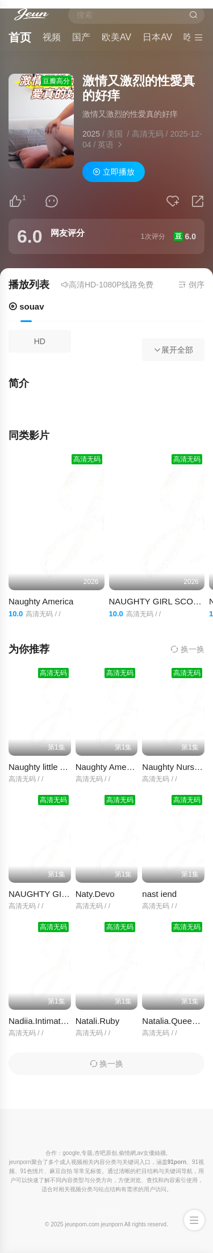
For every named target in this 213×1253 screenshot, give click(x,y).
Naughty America (41, 601)
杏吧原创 (105, 1153)
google (71, 1153)
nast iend (159, 894)
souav (26, 306)
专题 (87, 1153)
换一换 (187, 649)
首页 (20, 37)
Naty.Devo (95, 894)
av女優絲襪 (151, 1153)
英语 (106, 144)
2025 (91, 133)
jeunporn (112, 1224)
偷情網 (127, 1153)
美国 (115, 133)
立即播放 (114, 171)
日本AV (157, 37)
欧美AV (116, 37)
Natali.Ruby (98, 1021)
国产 (81, 37)
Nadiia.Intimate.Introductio (58, 1021)
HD (39, 341)
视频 (52, 37)
